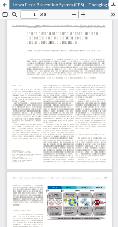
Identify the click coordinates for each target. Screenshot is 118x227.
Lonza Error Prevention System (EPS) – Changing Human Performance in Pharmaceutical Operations (65, 4)
